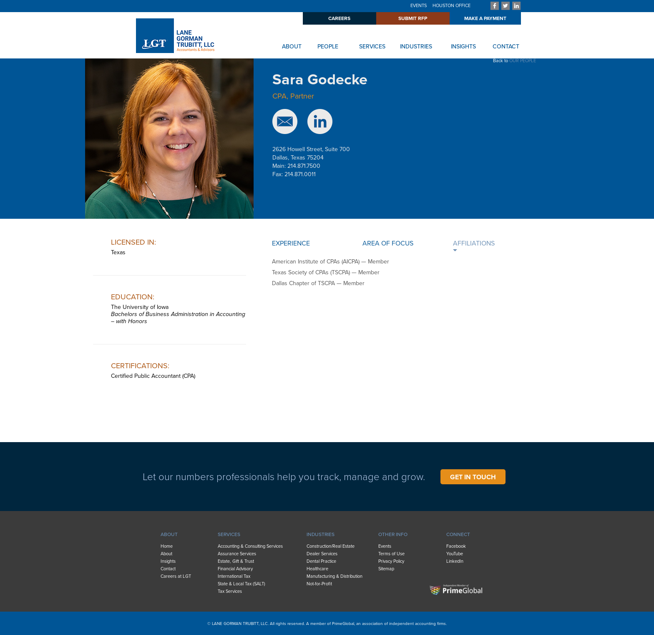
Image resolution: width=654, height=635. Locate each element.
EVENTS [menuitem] (418, 5)
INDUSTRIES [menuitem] (321, 534)
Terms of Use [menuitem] (391, 554)
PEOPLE (327, 46)
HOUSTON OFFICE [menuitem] (451, 5)
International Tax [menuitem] (234, 576)
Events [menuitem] (384, 546)
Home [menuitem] (167, 546)
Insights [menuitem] (168, 561)
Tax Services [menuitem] (230, 591)
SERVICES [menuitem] (229, 534)
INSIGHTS (463, 46)
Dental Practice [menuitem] (321, 561)
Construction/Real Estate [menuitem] (331, 546)
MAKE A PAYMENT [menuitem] (485, 18)
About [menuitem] (166, 554)
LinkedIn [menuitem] (454, 561)
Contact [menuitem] (168, 569)
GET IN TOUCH (473, 477)
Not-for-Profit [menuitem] (319, 584)
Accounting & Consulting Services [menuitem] (250, 546)
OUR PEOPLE (522, 60)
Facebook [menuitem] (456, 546)
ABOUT (292, 46)
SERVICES (372, 46)
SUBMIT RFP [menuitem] (412, 18)
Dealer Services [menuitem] (322, 554)
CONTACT (506, 46)
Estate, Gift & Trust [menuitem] (236, 561)
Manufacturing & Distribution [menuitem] (334, 576)
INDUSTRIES (416, 46)
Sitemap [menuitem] (386, 569)
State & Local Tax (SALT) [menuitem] (241, 584)
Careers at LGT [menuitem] (176, 576)
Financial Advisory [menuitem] (235, 569)
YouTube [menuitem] (454, 554)
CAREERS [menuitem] (339, 18)
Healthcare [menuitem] (317, 569)
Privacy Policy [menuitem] (391, 561)
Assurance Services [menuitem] (237, 554)
